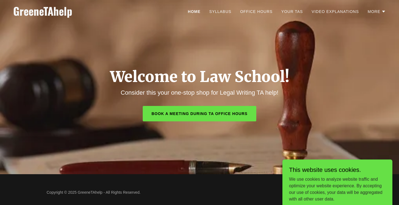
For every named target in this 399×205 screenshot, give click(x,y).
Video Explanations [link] (335, 11)
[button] (377, 11)
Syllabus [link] (220, 11)
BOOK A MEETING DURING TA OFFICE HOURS (199, 113)
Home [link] (194, 11)
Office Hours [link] (256, 11)
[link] (78, 14)
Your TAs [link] (292, 11)
